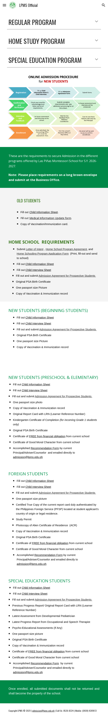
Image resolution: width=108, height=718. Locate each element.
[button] (4, 5)
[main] (54, 22)
